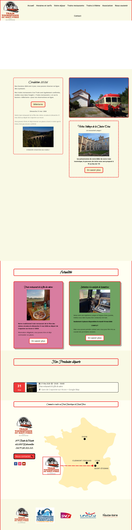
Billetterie (38, 104)
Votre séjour (59, 5)
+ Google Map (73, 389)
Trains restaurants (75, 5)
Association (107, 5)
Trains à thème (93, 5)
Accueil (31, 5)
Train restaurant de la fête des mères (50, 386)
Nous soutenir (121, 5)
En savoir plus (94, 170)
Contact (77, 16)
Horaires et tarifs (44, 5)
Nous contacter (22, 456)
